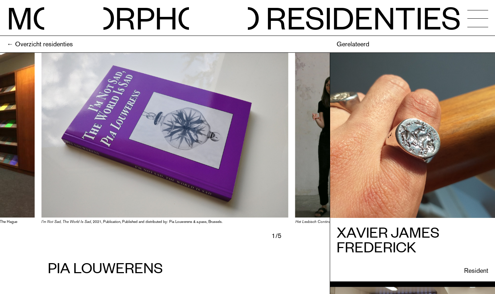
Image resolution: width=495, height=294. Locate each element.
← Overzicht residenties (40, 44)
